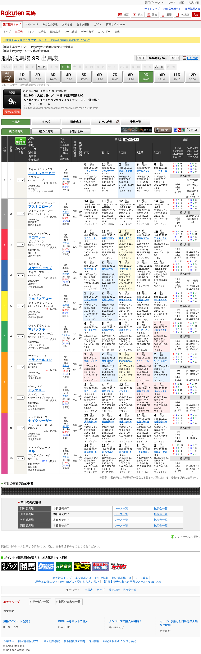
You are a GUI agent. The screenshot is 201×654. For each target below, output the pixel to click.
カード (171, 2)
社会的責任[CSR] (74, 641)
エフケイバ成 (160, 171)
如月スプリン (108, 269)
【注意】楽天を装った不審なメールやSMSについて (133, 581)
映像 (117, 31)
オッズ (30, 31)
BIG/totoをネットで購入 (73, 621)
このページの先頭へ (187, 536)
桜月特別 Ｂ (90, 269)
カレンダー (104, 31)
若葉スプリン (90, 361)
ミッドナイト (143, 330)
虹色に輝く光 (143, 421)
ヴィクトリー (125, 391)
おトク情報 (83, 24)
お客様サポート (172, 8)
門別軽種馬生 (125, 361)
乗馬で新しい (108, 361)
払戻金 (42, 31)
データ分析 (87, 31)
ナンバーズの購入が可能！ (125, 621)
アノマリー (36, 390)
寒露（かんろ (125, 421)
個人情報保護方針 (29, 641)
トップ (7, 31)
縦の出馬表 (46, 131)
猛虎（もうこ (125, 238)
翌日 (174, 58)
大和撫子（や (90, 421)
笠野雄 (66, 243)
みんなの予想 (50, 24)
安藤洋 (66, 212)
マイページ (31, 24)
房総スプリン (125, 330)
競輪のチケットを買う (17, 621)
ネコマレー (36, 237)
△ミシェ (65, 335)
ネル (31, 451)
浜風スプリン (108, 238)
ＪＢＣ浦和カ (143, 452)
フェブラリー (108, 171)
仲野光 (66, 457)
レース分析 (70, 31)
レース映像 (141, 577)
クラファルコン (40, 360)
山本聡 (66, 365)
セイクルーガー (40, 421)
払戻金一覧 (161, 508)
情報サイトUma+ (115, 24)
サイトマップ (152, 8)
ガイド (97, 24)
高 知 (159, 66)
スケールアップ (40, 268)
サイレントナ (160, 391)
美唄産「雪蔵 (160, 452)
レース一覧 (121, 508)
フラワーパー (90, 171)
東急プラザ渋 (125, 171)
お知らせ (67, 24)
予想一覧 (135, 121)
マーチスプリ (90, 330)
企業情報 (8, 641)
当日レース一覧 (8, 76)
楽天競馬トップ (12, 24)
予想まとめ (76, 131)
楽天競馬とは (192, 8)
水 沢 (42, 66)
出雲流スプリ (143, 299)
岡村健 (66, 274)
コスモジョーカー (41, 173)
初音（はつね (108, 391)
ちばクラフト (160, 330)
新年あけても (143, 171)
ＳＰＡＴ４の (143, 361)
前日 (141, 58)
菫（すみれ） (108, 452)
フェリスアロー (40, 299)
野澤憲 (66, 178)
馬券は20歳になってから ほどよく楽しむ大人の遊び (67, 581)
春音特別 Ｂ (90, 452)
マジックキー (38, 329)
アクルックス (160, 238)
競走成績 (55, 31)
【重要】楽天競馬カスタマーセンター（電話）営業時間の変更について (46, 40)
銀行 (181, 2)
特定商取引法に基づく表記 (119, 641)
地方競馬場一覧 (121, 577)
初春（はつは (143, 391)
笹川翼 (66, 426)
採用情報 (94, 641)
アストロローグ (40, 206)
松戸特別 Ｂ (125, 452)
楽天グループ (153, 2)
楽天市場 (194, 2)
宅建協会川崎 (160, 421)
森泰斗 (66, 396)
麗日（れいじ (90, 391)
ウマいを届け (160, 361)
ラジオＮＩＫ (160, 299)
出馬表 (19, 31)
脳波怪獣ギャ (108, 421)
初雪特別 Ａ (125, 269)
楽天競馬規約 (52, 641)
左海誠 (66, 304)
